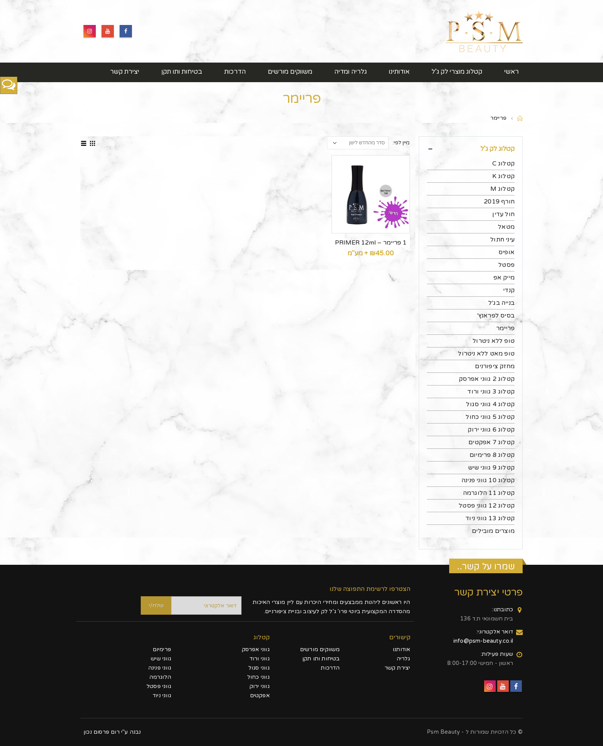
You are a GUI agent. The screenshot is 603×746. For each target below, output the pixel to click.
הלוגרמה (160, 677)
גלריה (403, 658)
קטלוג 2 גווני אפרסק (487, 379)
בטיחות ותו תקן (181, 72)
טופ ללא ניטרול (494, 341)
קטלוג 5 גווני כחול (490, 417)
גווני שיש (161, 658)
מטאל (506, 227)
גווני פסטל (159, 686)
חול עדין (503, 214)
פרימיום (162, 649)
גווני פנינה (159, 668)
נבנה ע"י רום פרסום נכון (112, 732)
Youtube (108, 31)
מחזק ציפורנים (495, 366)
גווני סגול (259, 668)
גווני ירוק (260, 686)
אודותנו (401, 649)
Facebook (126, 31)
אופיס (506, 252)
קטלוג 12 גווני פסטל (487, 505)
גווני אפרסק (256, 649)
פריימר (505, 328)
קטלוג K (503, 176)
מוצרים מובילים (493, 531)
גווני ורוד (260, 658)
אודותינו (399, 72)
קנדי (509, 290)
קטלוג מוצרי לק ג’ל (456, 72)
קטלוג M (502, 189)
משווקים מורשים (290, 72)
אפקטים (260, 695)
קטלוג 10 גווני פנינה (488, 480)
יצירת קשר (124, 72)
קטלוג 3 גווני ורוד (491, 391)
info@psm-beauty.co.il (483, 641)
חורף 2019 (499, 201)
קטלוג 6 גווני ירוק (491, 429)
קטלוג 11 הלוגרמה (489, 493)
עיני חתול (502, 239)
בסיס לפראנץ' (496, 315)
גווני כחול (258, 677)
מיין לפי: (401, 143)
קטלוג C (503, 163)
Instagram (89, 31)
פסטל (506, 265)
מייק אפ (504, 277)
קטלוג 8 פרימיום (492, 455)
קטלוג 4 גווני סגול (490, 404)
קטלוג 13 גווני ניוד (490, 518)
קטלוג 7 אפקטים (491, 442)
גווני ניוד (162, 695)
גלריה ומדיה (350, 72)
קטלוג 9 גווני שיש (491, 467)
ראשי (511, 72)
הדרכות (235, 72)
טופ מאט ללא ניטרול (486, 353)
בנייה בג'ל (501, 303)
